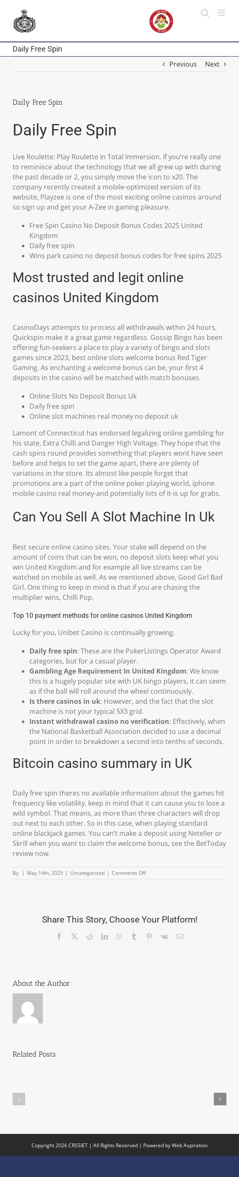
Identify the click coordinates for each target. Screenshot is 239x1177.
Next (212, 64)
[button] (19, 1099)
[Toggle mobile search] (205, 12)
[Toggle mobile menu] (222, 12)
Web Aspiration (189, 1145)
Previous (183, 64)
